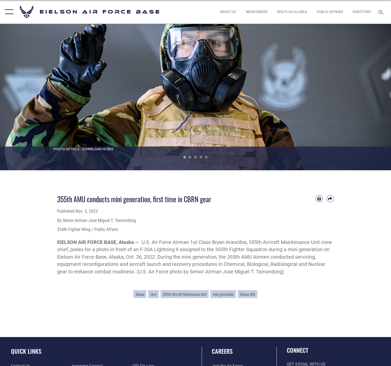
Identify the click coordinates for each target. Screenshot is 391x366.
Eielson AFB (247, 294)
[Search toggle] (381, 11)
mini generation (223, 294)
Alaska (140, 294)
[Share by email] (330, 198)
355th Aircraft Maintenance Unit (184, 294)
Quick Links (26, 351)
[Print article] (319, 198)
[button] (8, 12)
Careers (222, 351)
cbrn (153, 294)
